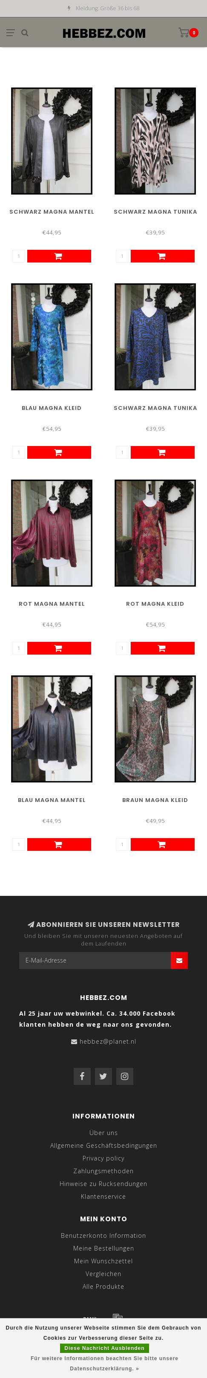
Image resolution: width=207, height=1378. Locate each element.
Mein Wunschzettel (103, 1261)
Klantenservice (103, 1196)
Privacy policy (103, 1158)
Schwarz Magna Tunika (155, 212)
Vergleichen (103, 1274)
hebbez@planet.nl (108, 1041)
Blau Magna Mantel (52, 800)
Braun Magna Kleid (155, 800)
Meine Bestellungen (103, 1248)
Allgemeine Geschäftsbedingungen (103, 1145)
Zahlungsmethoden (103, 1171)
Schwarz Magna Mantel (51, 212)
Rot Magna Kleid (155, 604)
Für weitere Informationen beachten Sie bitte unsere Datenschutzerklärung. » (104, 1363)
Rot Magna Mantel (52, 604)
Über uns (103, 1133)
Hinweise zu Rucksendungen (103, 1184)
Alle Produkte (103, 1286)
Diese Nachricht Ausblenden (104, 1348)
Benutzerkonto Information (103, 1235)
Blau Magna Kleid (52, 408)
